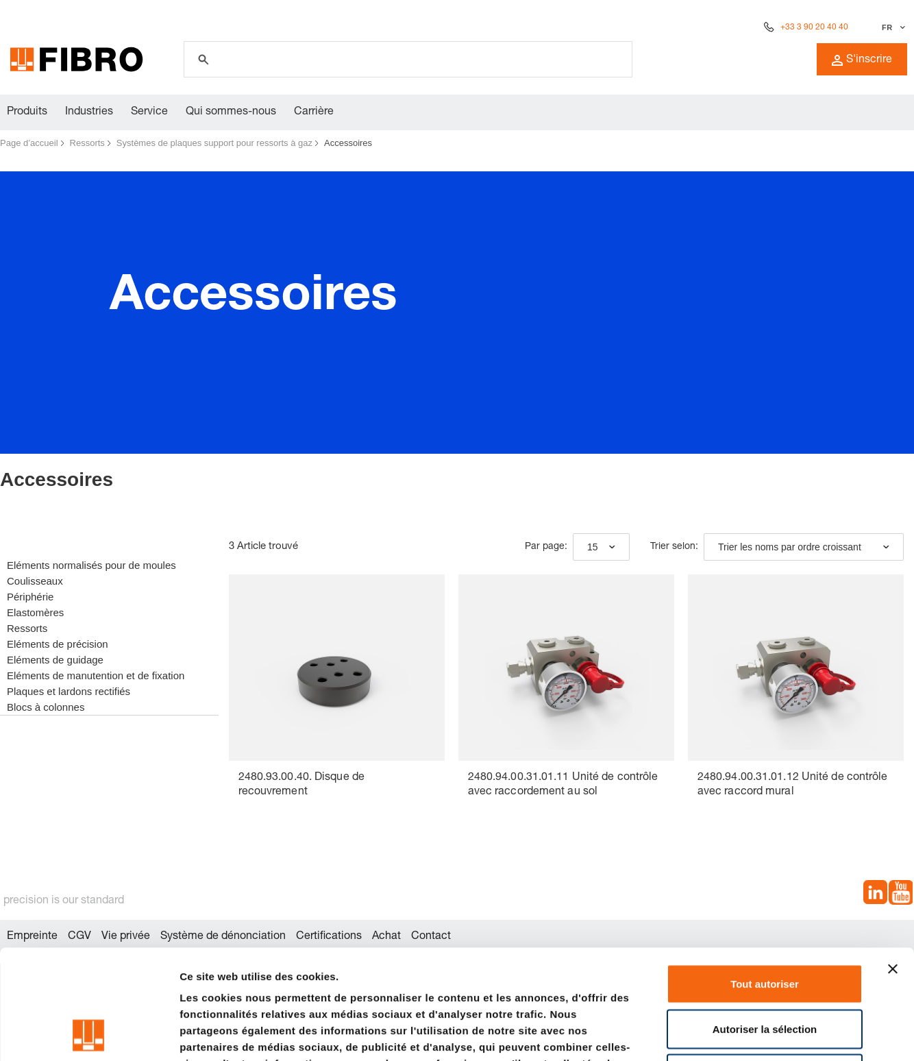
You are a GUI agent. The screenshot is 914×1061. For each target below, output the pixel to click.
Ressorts (87, 143)
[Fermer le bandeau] (893, 866)
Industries (89, 112)
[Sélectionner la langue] (891, 27)
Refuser (764, 971)
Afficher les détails (754, 1034)
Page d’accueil (29, 143)
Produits (27, 112)
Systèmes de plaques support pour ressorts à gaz (214, 143)
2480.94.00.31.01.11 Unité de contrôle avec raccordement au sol (563, 785)
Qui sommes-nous (231, 112)
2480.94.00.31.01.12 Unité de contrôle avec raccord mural (792, 785)
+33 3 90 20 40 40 (814, 27)
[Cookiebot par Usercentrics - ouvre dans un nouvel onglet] (89, 1034)
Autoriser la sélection (765, 926)
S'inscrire (862, 60)
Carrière (314, 112)
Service (149, 112)
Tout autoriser (764, 881)
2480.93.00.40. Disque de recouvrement (301, 785)
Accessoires (348, 143)
